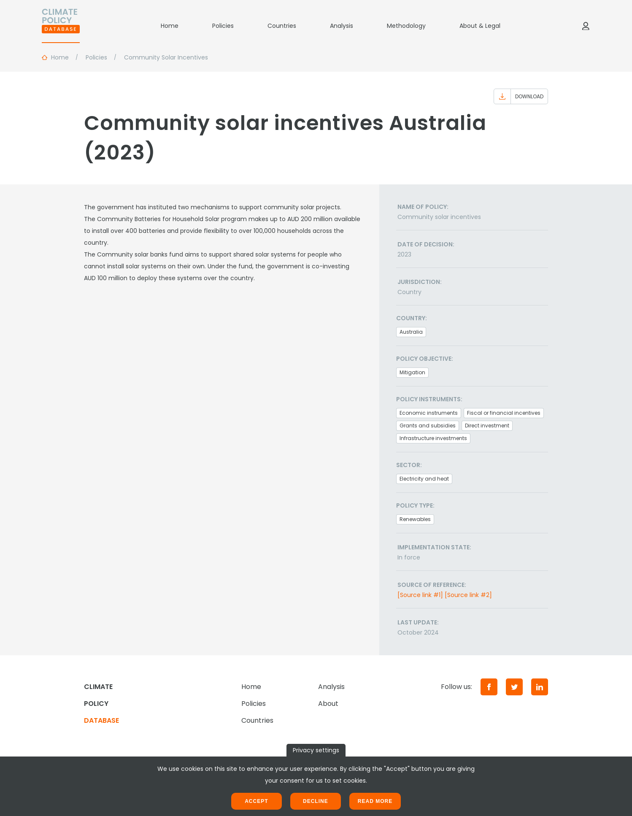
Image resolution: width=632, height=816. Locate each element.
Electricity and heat (424, 478)
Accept (256, 801)
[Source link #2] (468, 595)
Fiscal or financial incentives (503, 412)
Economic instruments (429, 412)
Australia (411, 331)
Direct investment (487, 425)
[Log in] (585, 25)
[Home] (61, 25)
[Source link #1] (420, 595)
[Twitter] (514, 686)
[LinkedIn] (539, 686)
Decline (315, 801)
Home (169, 26)
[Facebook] (489, 686)
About (328, 703)
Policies (223, 26)
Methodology (406, 26)
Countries (281, 26)
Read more (375, 801)
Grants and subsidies (428, 425)
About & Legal (479, 26)
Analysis (341, 26)
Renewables (415, 519)
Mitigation (412, 372)
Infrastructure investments (433, 438)
